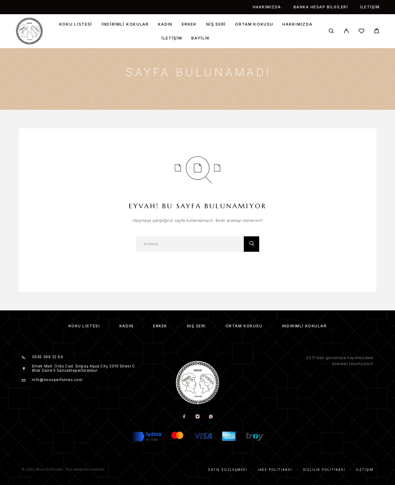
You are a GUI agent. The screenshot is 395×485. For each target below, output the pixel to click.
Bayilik (200, 38)
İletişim (370, 7)
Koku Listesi (75, 24)
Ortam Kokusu (254, 24)
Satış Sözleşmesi (227, 469)
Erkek (189, 24)
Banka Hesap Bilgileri (320, 7)
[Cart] (376, 31)
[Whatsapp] (211, 417)
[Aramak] (331, 31)
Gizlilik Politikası (324, 469)
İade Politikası (275, 469)
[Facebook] (184, 417)
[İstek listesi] (361, 32)
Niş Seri (216, 24)
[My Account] (346, 31)
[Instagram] (197, 417)
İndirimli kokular (125, 24)
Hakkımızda (267, 7)
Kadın (165, 24)
